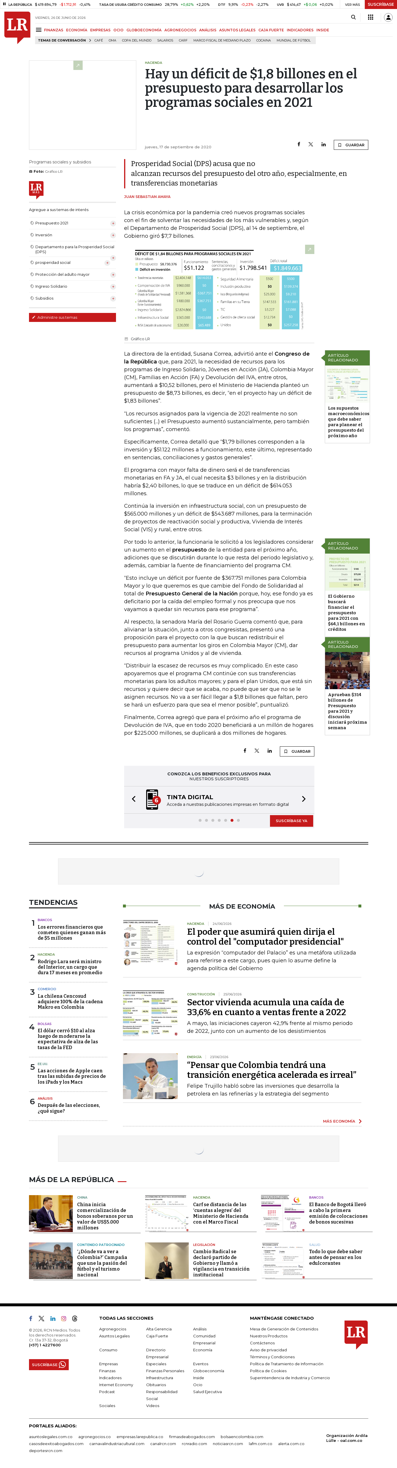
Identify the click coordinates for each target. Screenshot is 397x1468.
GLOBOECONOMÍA (144, 30)
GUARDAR (351, 145)
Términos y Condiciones (272, 1356)
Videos (152, 1405)
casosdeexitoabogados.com (56, 1443)
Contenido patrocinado (101, 1245)
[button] (132, 799)
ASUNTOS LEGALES (237, 30)
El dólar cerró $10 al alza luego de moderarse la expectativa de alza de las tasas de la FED (68, 1039)
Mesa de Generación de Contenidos (284, 1329)
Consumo (108, 1350)
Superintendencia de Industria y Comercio (290, 1377)
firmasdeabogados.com (192, 1436)
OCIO (118, 30)
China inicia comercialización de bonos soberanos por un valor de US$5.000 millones (105, 1216)
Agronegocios (112, 1329)
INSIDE (322, 30)
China (82, 1197)
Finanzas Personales (165, 1370)
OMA (112, 40)
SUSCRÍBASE (381, 4)
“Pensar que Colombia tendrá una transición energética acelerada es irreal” (271, 1070)
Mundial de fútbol (294, 40)
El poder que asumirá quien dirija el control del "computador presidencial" (265, 937)
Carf (183, 40)
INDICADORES (300, 30)
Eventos (200, 1363)
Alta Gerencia (159, 1329)
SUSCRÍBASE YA (291, 820)
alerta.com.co (291, 1443)
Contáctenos (262, 1343)
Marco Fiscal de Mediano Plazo (222, 40)
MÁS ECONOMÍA (339, 1121)
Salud (314, 1245)
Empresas (108, 1363)
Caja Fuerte (157, 1336)
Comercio (47, 989)
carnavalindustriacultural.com (116, 1443)
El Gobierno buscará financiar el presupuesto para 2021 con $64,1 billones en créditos (346, 613)
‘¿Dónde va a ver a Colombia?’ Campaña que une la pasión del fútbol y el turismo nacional (102, 1263)
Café (99, 40)
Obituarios (156, 1384)
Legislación (204, 1245)
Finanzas (107, 1370)
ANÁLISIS (207, 30)
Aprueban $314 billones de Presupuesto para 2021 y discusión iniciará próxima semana (347, 711)
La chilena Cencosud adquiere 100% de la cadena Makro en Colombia (70, 1001)
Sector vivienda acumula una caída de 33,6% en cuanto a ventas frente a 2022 (266, 1007)
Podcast (107, 1391)
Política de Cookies (268, 1370)
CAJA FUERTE (271, 30)
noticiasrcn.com (228, 1443)
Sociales (107, 1405)
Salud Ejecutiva (207, 1391)
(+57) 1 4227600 (45, 1345)
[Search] (353, 17)
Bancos (45, 920)
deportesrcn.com (45, 1450)
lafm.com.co (260, 1443)
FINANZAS (53, 30)
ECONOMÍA (76, 30)
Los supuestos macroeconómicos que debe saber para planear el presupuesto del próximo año (348, 422)
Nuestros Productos (268, 1336)
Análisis (45, 1098)
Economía (202, 1350)
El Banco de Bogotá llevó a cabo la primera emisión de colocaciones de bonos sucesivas (338, 1213)
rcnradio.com (194, 1443)
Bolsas (45, 1024)
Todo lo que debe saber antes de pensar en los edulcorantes (335, 1257)
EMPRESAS (100, 30)
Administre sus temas (54, 317)
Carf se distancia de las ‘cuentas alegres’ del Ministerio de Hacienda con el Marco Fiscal (221, 1213)
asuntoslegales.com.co (50, 1436)
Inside (198, 1377)
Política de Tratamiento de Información (286, 1363)
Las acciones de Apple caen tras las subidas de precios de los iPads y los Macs (72, 1076)
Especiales (156, 1363)
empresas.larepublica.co (140, 1436)
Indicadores (110, 1377)
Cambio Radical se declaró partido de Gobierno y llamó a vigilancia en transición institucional (221, 1263)
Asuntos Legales (114, 1336)
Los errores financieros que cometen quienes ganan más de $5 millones (72, 932)
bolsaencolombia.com (242, 1436)
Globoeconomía (208, 1370)
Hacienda (46, 954)
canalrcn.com (163, 1443)
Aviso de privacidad (268, 1350)
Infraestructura (159, 1377)
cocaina (263, 40)
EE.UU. (43, 1064)
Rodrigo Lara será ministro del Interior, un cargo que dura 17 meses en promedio (70, 967)
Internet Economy (116, 1384)
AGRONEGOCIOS (180, 30)
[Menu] (39, 30)
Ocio (197, 1384)
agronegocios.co (94, 1436)
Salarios (165, 40)
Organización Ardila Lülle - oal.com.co (347, 1438)
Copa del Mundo (136, 40)
